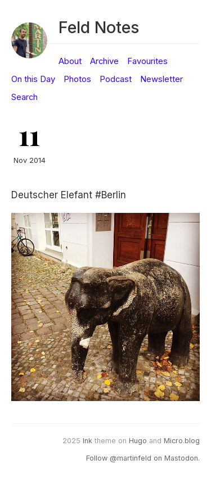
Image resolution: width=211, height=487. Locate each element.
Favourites (147, 61)
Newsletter (161, 79)
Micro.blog (182, 440)
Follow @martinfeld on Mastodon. (143, 458)
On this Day (33, 79)
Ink (87, 440)
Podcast (116, 79)
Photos (77, 79)
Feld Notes (99, 27)
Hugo (138, 440)
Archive (104, 61)
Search (24, 97)
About (70, 61)
